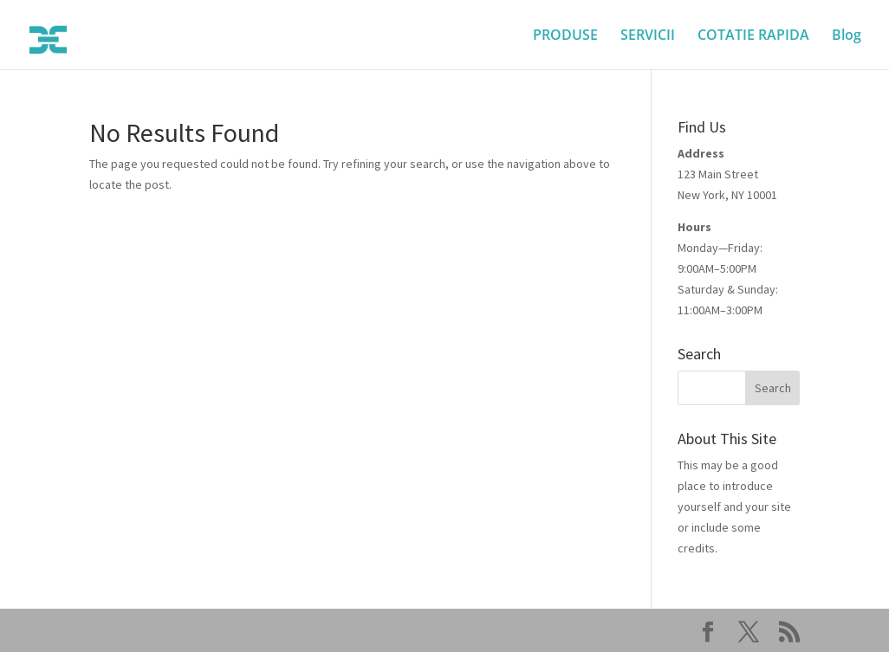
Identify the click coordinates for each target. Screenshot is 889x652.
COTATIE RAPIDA (753, 36)
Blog (846, 36)
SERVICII (647, 36)
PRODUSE (565, 36)
